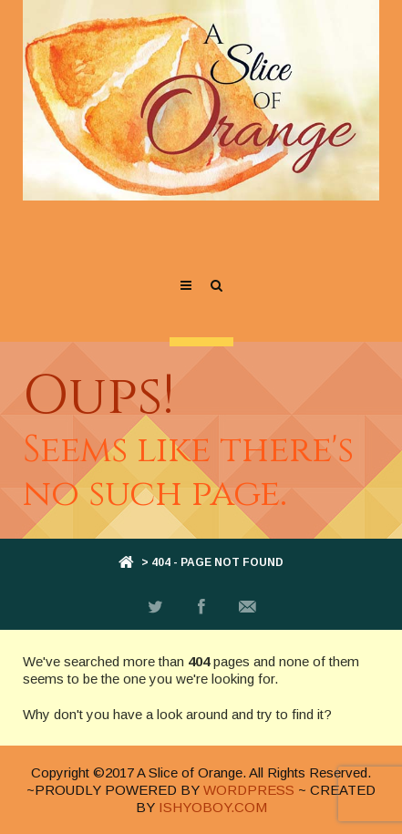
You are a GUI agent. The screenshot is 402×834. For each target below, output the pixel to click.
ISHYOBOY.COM (213, 807)
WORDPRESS (248, 790)
